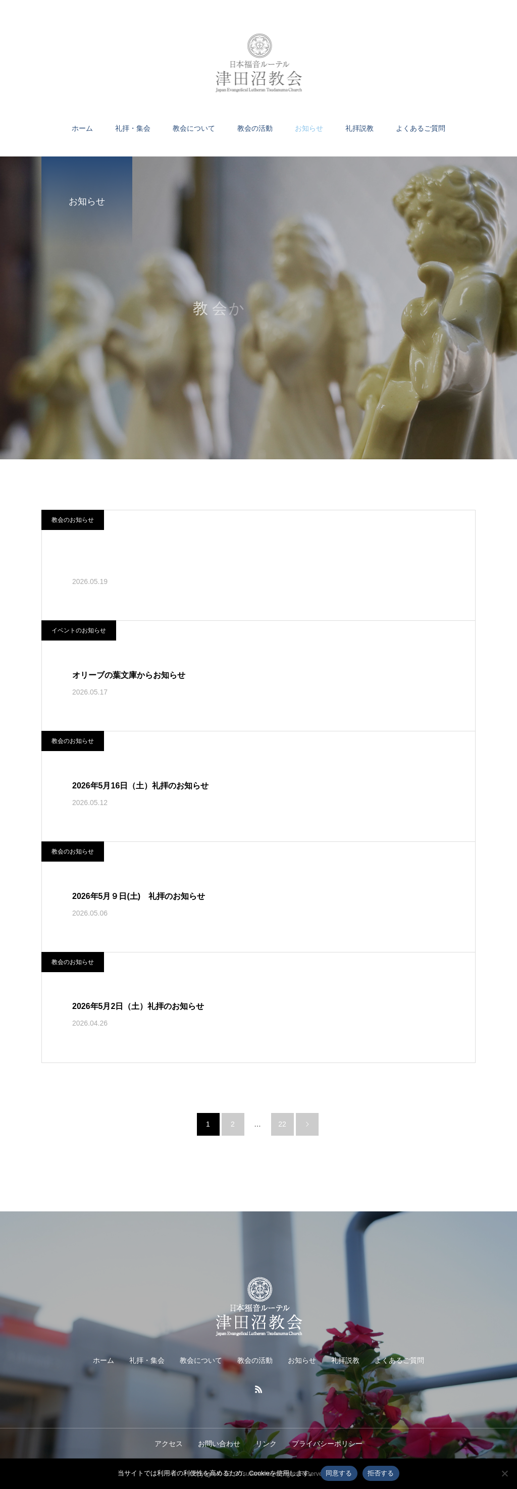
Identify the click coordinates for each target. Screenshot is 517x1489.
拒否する (381, 1473)
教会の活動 (255, 128)
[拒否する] (504, 1473)
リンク (266, 1444)
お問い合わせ (219, 1444)
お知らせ (309, 128)
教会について (194, 128)
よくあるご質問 (420, 128)
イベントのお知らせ (78, 630)
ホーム (82, 128)
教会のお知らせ (72, 519)
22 (282, 1124)
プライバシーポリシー (327, 1444)
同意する (339, 1473)
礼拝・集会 (132, 128)
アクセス (168, 1444)
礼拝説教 (359, 128)
